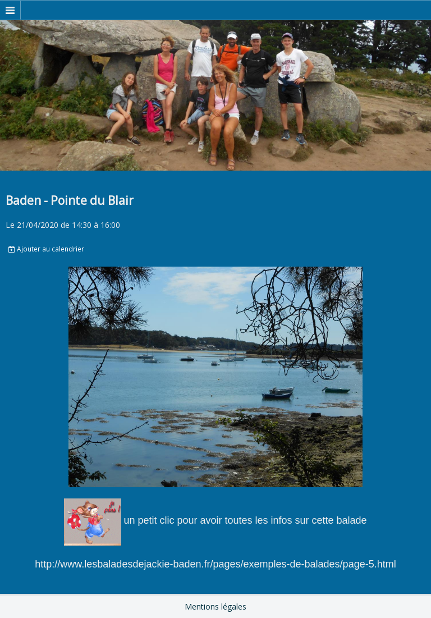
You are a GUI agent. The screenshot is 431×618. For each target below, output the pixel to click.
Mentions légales (215, 606)
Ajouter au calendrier (46, 248)
